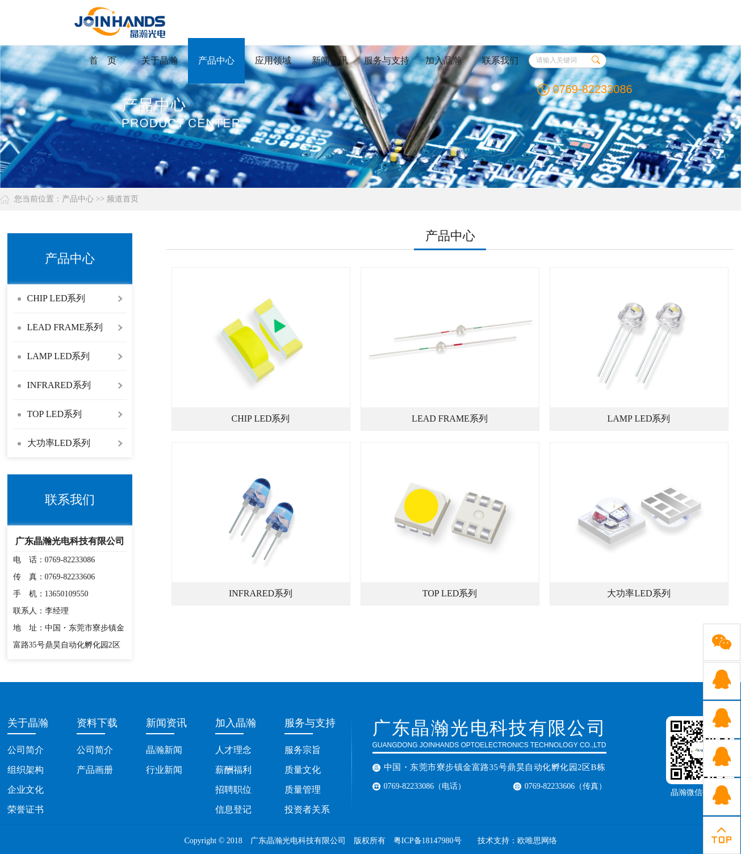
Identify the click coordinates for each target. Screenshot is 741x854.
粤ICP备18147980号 (427, 840)
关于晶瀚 (159, 60)
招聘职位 (233, 789)
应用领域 (273, 60)
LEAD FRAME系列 (65, 327)
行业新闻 (164, 770)
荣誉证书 (25, 809)
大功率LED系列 (58, 443)
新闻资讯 (330, 60)
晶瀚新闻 (164, 750)
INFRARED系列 (59, 385)
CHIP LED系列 (56, 298)
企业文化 (25, 789)
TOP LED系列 (54, 414)
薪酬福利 (233, 770)
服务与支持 (386, 60)
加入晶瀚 (443, 60)
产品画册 (95, 770)
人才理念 (233, 750)
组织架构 (25, 770)
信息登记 (233, 809)
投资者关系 (307, 809)
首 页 (102, 60)
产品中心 (216, 60)
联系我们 (500, 60)
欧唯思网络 (538, 840)
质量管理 (302, 789)
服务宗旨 (302, 750)
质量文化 (302, 770)
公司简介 (25, 750)
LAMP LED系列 (58, 356)
